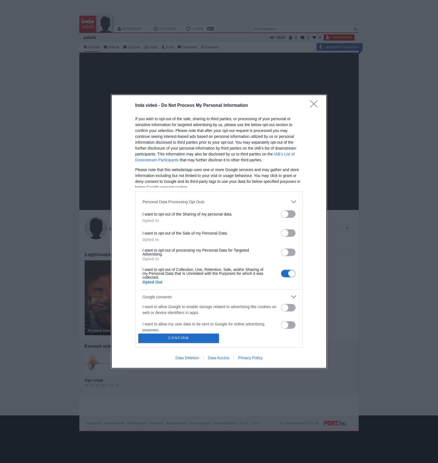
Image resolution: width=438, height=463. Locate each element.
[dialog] (219, 231)
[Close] (315, 105)
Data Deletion (187, 358)
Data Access (219, 358)
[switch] (288, 214)
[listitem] (219, 202)
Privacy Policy (250, 358)
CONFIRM (178, 338)
